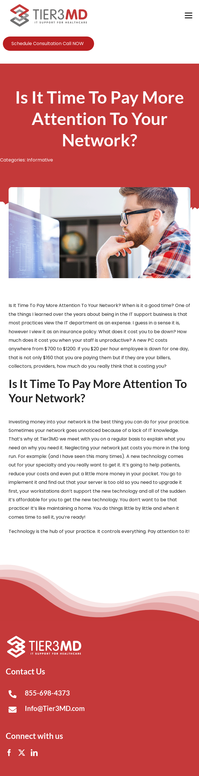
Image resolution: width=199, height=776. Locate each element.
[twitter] (21, 752)
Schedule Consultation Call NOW (47, 43)
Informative (40, 160)
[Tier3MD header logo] (48, 6)
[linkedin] (34, 752)
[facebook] (9, 752)
